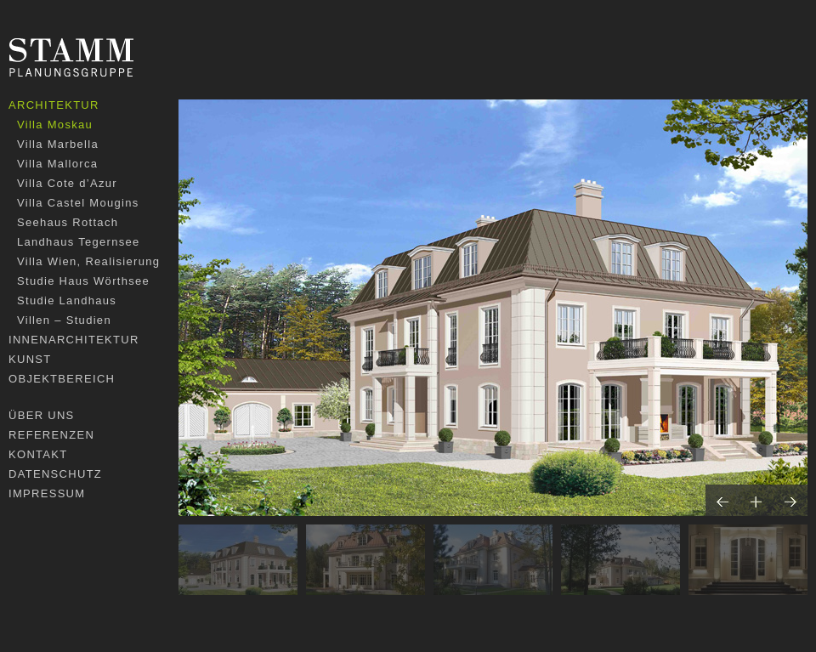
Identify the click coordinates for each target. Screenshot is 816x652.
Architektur (53, 105)
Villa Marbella (58, 144)
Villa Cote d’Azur (67, 183)
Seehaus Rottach (67, 222)
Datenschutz (55, 474)
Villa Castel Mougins (78, 202)
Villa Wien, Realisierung (88, 261)
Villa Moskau (55, 124)
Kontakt (38, 454)
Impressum (46, 493)
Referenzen (51, 434)
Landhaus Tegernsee (78, 241)
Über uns (41, 415)
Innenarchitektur (73, 339)
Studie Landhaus (66, 300)
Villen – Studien (64, 320)
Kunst (30, 359)
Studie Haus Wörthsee (83, 281)
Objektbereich (61, 378)
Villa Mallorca (57, 163)
